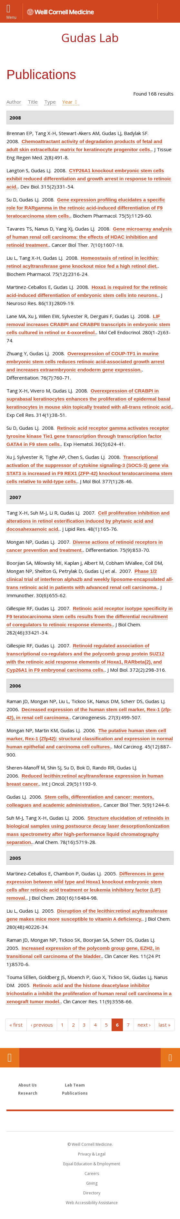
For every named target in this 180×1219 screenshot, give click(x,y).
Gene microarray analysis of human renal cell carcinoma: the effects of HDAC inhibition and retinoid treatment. (89, 237)
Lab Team (75, 1085)
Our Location (9, 1057)
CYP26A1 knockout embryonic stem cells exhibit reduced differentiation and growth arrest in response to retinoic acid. (88, 178)
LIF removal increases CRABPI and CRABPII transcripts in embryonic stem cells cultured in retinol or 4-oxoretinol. (88, 324)
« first (16, 1024)
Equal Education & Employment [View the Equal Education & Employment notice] (91, 1164)
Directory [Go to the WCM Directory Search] (91, 1193)
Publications (75, 1093)
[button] (168, 11)
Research (27, 1093)
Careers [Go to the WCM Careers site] (92, 1173)
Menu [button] (11, 17)
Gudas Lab (90, 38)
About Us (27, 1085)
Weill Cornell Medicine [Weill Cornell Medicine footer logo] (90, 1121)
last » (165, 1024)
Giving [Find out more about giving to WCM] (91, 1183)
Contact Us (170, 1057)
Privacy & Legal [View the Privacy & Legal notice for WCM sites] (91, 1154)
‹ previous (42, 1024)
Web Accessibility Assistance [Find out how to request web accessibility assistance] (92, 1202)
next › (144, 1024)
